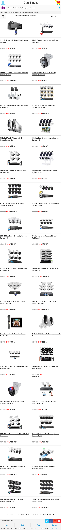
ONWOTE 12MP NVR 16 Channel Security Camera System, (14, 74)
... (37, 514)
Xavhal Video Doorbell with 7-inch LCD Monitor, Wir (12, 335)
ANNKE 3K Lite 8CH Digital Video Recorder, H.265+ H (14, 41)
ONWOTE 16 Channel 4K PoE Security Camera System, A (44, 302)
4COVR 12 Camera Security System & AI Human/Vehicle (45, 500)
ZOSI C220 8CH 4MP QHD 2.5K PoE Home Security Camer (14, 367)
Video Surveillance (23, 12)
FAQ (38, 525)
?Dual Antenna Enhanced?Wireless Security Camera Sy (43, 467)
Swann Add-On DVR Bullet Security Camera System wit (44, 74)
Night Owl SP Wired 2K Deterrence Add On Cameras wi (46, 335)
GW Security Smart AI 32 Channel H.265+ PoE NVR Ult (45, 269)
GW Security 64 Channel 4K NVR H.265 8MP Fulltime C (45, 367)
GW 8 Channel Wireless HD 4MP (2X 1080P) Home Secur (14, 435)
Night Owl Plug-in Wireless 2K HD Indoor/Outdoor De (11, 139)
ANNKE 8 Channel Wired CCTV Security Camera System (13, 302)
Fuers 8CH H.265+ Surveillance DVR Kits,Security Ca (44, 402)
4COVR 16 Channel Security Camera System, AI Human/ (12, 204)
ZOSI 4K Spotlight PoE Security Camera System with (13, 237)
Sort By (52, 16)
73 (40, 514)
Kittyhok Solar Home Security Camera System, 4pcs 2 (44, 172)
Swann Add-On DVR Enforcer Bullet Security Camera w (12, 402)
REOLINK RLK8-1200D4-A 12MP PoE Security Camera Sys (12, 467)
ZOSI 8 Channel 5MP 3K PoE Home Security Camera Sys (11, 500)
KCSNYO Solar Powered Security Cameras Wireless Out (14, 106)
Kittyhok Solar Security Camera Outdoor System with (45, 139)
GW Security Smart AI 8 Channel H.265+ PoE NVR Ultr (13, 172)
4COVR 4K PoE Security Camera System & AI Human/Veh (14, 269)
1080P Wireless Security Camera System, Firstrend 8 (45, 41)
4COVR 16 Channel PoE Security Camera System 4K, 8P (45, 435)
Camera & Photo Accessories (11, 12)
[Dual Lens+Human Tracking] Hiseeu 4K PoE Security (45, 237)
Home (2, 12)
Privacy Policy (56, 528)
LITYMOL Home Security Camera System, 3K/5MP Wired (46, 204)
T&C (22, 525)
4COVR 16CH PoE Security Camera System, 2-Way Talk (44, 106)
